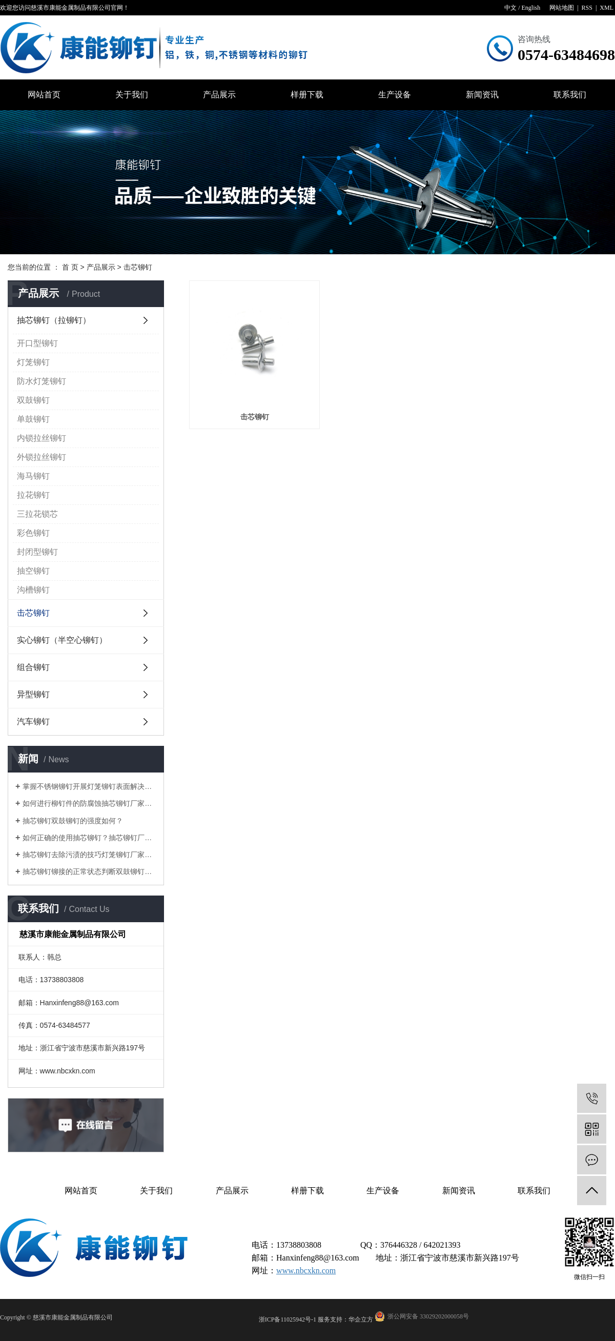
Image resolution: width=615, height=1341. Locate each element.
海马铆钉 (33, 476)
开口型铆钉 (37, 343)
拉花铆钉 (33, 495)
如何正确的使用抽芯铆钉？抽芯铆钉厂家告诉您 (89, 838)
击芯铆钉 (138, 267)
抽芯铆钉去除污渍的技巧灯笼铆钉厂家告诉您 (89, 854)
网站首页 (44, 94)
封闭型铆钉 (37, 551)
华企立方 (360, 1319)
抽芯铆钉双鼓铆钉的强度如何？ (73, 821)
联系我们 (570, 94)
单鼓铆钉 (33, 419)
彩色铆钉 (33, 533)
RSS (587, 7)
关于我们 (131, 94)
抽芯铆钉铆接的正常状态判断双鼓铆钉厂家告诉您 (89, 871)
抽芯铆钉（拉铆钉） (54, 320)
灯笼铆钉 (33, 362)
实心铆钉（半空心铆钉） (62, 640)
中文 (510, 7)
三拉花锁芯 (37, 514)
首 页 (70, 267)
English (530, 7)
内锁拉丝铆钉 (41, 438)
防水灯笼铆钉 (41, 381)
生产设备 (394, 94)
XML (606, 7)
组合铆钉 (33, 667)
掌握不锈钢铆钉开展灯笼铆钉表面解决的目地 (89, 786)
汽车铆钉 (33, 721)
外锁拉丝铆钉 (41, 457)
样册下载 (307, 94)
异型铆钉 (33, 694)
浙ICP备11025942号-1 (287, 1319)
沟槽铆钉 (33, 589)
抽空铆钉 (33, 570)
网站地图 (561, 7)
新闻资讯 (482, 94)
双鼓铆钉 (33, 400)
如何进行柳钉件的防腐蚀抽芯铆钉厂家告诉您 (89, 803)
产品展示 (219, 94)
